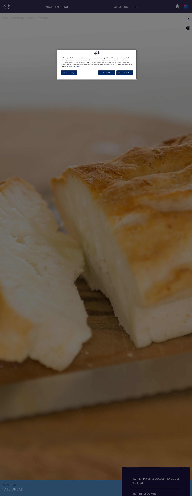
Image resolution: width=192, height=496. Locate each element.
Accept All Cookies (124, 73)
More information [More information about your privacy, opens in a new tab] (74, 66)
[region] (97, 64)
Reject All (106, 73)
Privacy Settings (69, 73)
